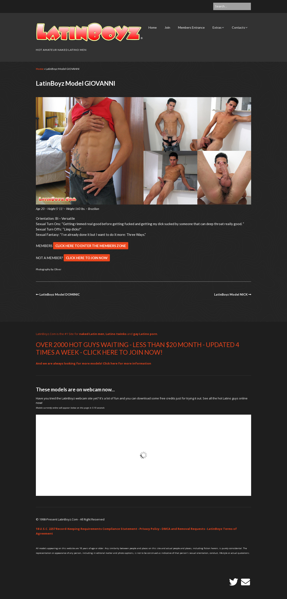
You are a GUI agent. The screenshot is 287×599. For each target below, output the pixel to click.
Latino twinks (116, 334)
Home (152, 27)
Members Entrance (191, 27)
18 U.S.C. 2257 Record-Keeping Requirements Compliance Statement (86, 529)
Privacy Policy (149, 529)
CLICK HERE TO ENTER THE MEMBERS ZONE (90, 246)
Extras (217, 27)
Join (167, 27)
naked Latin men (91, 334)
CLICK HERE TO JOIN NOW (87, 258)
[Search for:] (232, 6)
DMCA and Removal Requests (183, 529)
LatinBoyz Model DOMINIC (59, 294)
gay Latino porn (145, 334)
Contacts (238, 27)
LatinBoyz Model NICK (231, 294)
